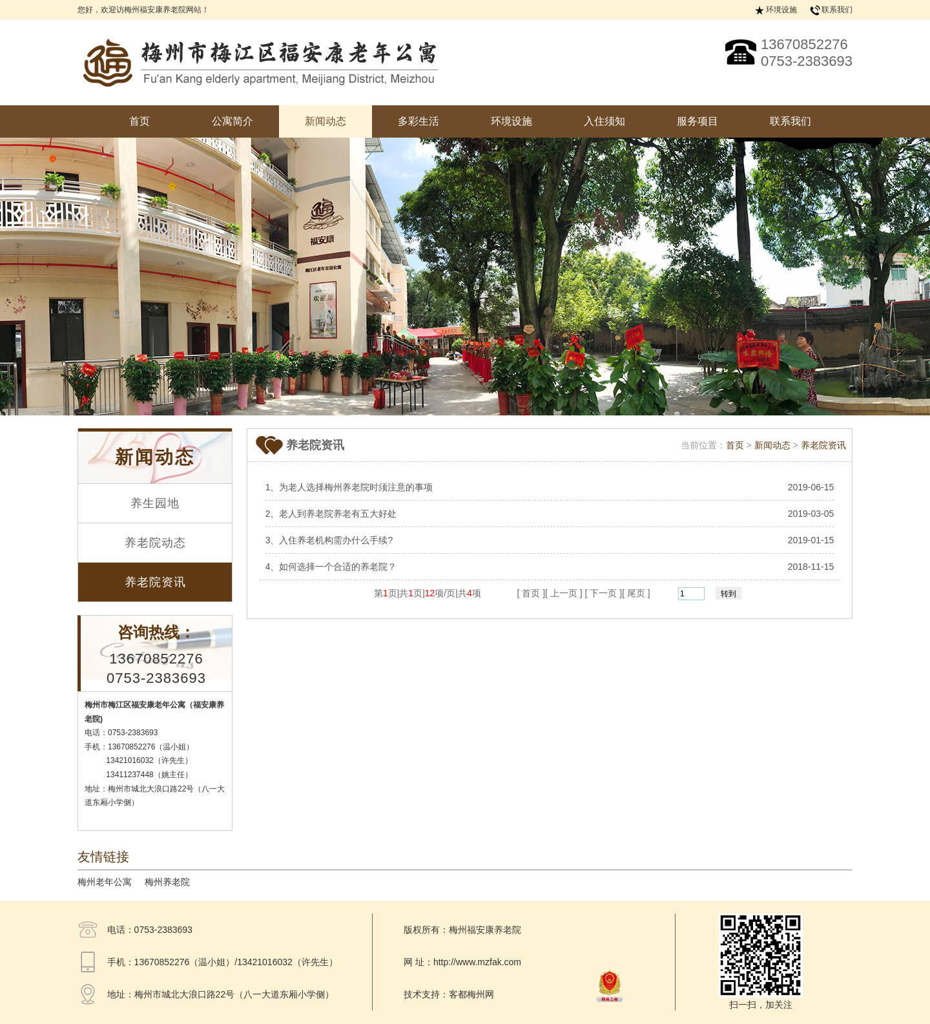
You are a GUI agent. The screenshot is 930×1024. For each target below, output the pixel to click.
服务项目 (697, 121)
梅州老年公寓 (105, 882)
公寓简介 (232, 121)
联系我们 (837, 9)
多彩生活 (418, 121)
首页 (139, 121)
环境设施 (781, 9)
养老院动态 (155, 542)
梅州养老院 (167, 882)
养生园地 (155, 503)
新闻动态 (325, 121)
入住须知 (604, 121)
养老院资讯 (155, 582)
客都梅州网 (471, 994)
